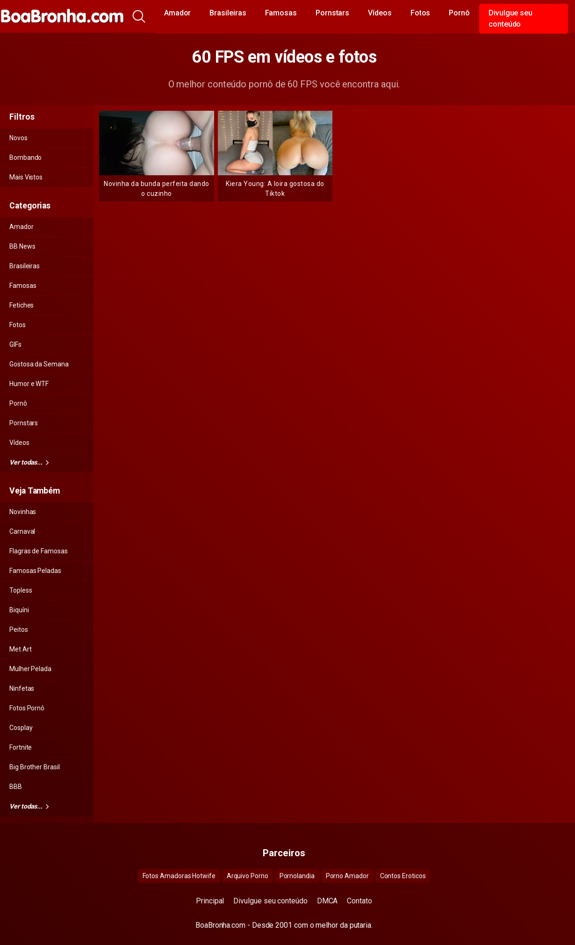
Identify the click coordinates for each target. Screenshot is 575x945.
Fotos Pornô (26, 708)
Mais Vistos (26, 177)
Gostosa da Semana (39, 364)
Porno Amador (347, 876)
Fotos (420, 12)
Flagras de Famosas (38, 551)
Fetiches (21, 305)
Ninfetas (21, 688)
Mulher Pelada (30, 669)
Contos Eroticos (403, 876)
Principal (210, 900)
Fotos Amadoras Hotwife (179, 876)
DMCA (327, 900)
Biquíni (19, 610)
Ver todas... (29, 462)
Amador (177, 12)
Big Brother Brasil (34, 767)
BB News (22, 246)
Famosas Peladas (35, 570)
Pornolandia (297, 876)
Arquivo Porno (247, 876)
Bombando (25, 157)
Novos (18, 138)
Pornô (459, 12)
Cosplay (20, 727)
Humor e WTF (29, 383)
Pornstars (332, 12)
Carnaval (22, 531)
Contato (359, 900)
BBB (15, 786)
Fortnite (20, 747)
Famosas (281, 12)
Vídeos (380, 12)
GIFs (15, 344)
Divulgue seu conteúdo (510, 18)
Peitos (18, 629)
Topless (20, 590)
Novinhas (22, 511)
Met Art (20, 649)
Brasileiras (227, 12)
